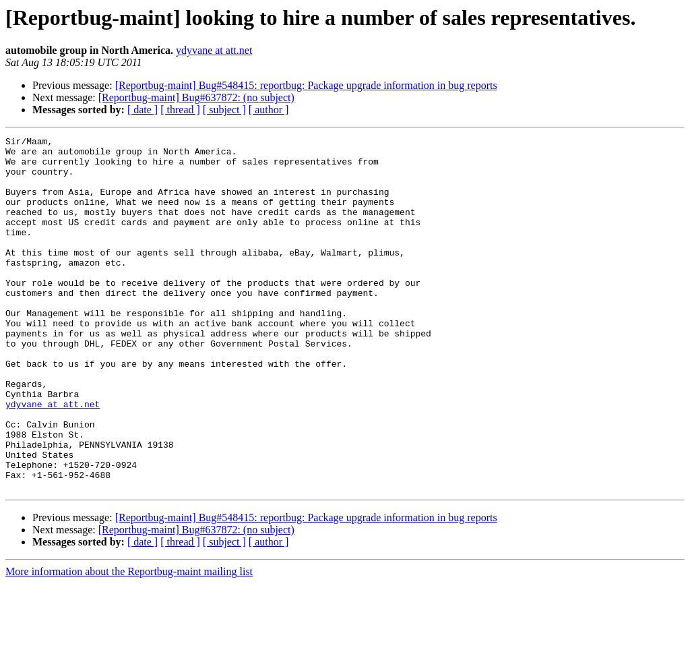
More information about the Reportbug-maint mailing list (129, 642)
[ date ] (142, 109)
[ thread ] (180, 109)
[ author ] (269, 109)
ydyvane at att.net (214, 50)
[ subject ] (224, 109)
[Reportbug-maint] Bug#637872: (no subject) (196, 97)
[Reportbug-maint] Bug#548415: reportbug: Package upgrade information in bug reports (306, 85)
